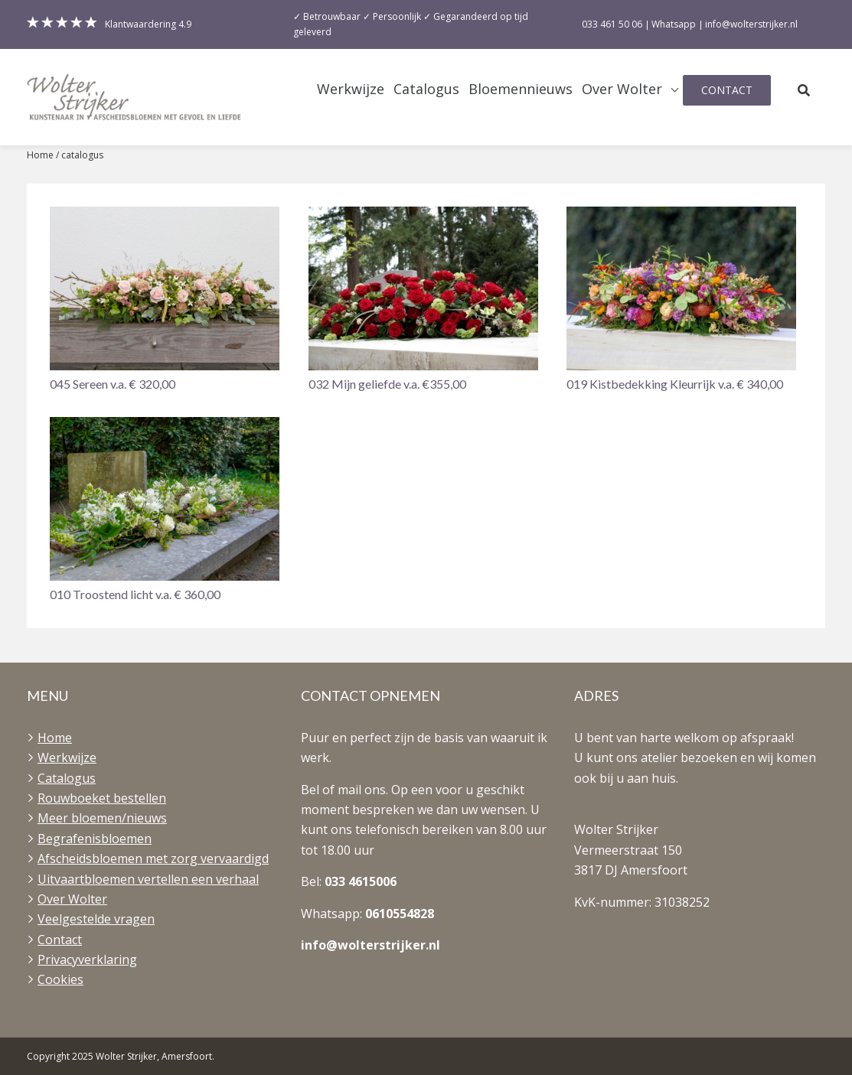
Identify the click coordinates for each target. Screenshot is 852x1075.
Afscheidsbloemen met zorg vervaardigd (153, 858)
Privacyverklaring (87, 959)
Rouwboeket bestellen (102, 798)
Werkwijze (350, 89)
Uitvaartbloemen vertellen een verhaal (148, 879)
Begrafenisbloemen (95, 838)
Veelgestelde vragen (96, 918)
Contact (726, 90)
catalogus (82, 154)
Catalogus (426, 89)
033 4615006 (361, 881)
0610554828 (399, 913)
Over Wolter (622, 89)
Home (40, 154)
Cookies (60, 979)
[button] (168, 300)
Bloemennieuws (520, 89)
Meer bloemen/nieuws (102, 818)
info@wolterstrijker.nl (370, 945)
